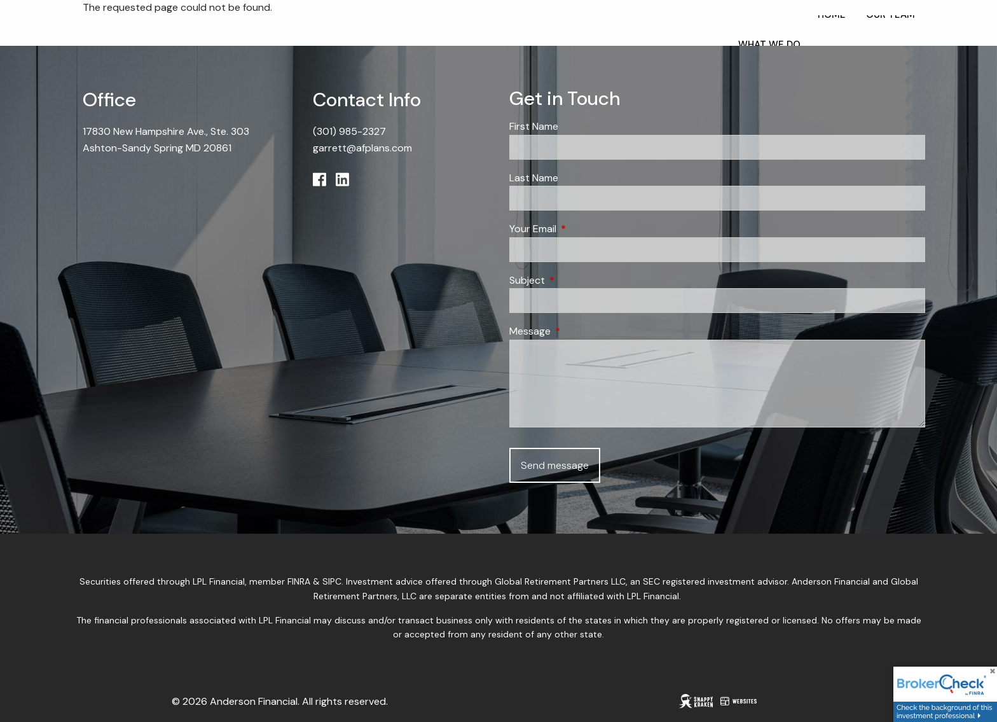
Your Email (581, 228)
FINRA (298, 581)
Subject (575, 280)
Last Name (533, 177)
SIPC (331, 581)
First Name (533, 126)
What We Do (769, 44)
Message (578, 331)
